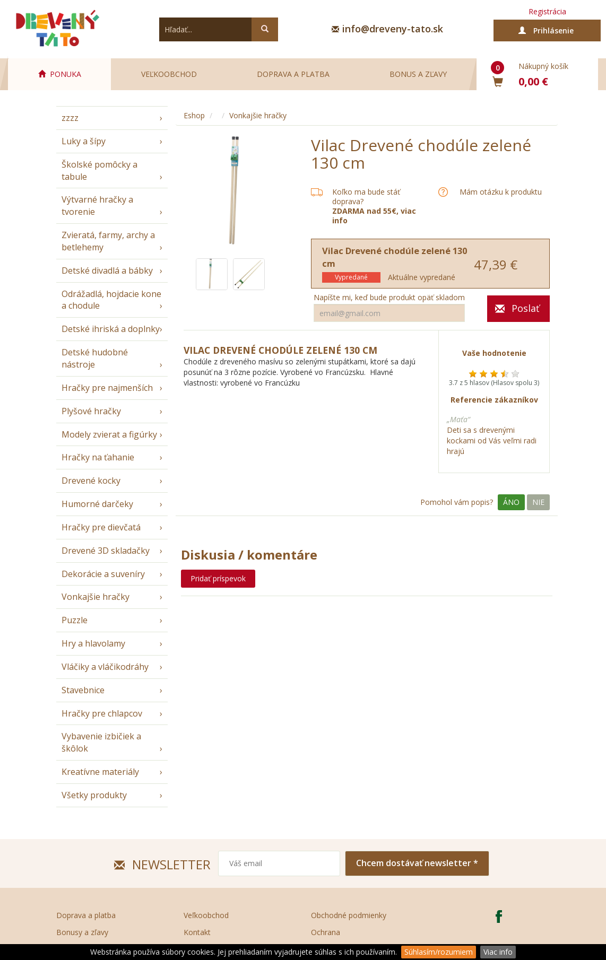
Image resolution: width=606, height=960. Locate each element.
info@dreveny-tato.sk (392, 28)
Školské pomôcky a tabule (99, 170)
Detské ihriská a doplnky (111, 329)
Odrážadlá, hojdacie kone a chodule (111, 300)
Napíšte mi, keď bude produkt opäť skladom (389, 297)
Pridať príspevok (218, 578)
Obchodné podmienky (348, 915)
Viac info (498, 952)
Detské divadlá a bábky (107, 270)
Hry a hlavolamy (93, 643)
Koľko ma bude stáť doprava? (366, 196)
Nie (538, 502)
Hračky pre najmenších (107, 388)
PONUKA (59, 74)
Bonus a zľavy (418, 74)
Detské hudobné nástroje (95, 358)
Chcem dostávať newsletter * (417, 863)
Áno (511, 502)
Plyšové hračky (91, 411)
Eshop (194, 115)
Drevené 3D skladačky (106, 550)
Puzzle (75, 620)
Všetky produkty (94, 795)
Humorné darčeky (97, 504)
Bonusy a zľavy (82, 932)
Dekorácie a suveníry (103, 574)
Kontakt (197, 932)
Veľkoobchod (169, 74)
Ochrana (325, 932)
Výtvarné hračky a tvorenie (97, 205)
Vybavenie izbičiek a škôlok (101, 742)
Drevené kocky (91, 480)
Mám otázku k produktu (501, 192)
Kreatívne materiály (100, 772)
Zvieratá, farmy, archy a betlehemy (108, 241)
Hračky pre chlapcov (102, 713)
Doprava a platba (293, 74)
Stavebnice (83, 690)
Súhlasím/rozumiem (438, 952)
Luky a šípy (84, 141)
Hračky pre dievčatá (101, 527)
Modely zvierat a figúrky (109, 434)
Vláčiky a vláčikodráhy (105, 667)
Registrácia (547, 11)
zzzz (70, 118)
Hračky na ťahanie (98, 457)
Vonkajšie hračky (95, 597)
